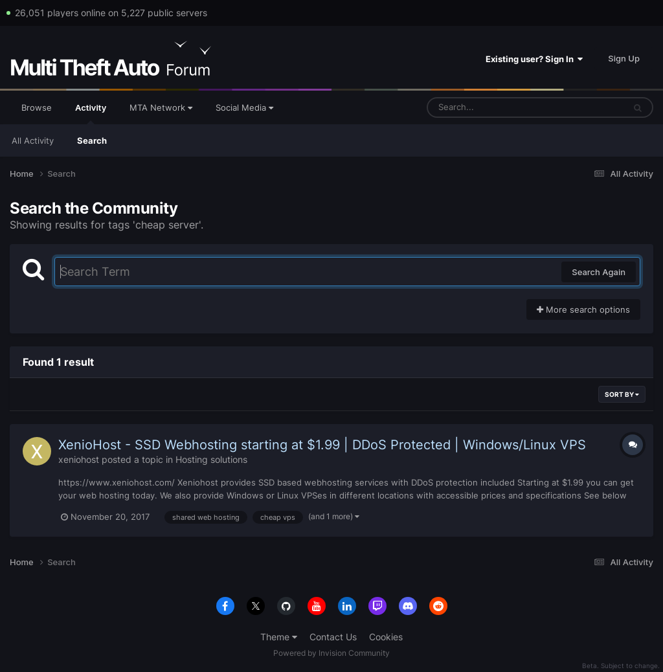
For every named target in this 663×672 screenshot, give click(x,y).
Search (92, 140)
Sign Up (624, 58)
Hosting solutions (211, 459)
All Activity (33, 140)
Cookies (386, 636)
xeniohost (78, 459)
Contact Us (333, 636)
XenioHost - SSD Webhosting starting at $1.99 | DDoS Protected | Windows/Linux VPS (322, 445)
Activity (90, 113)
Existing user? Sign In (534, 59)
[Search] (491, 107)
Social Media (244, 107)
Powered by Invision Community (331, 653)
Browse (36, 107)
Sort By (622, 394)
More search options (583, 309)
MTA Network (160, 107)
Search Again (598, 272)
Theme (278, 636)
